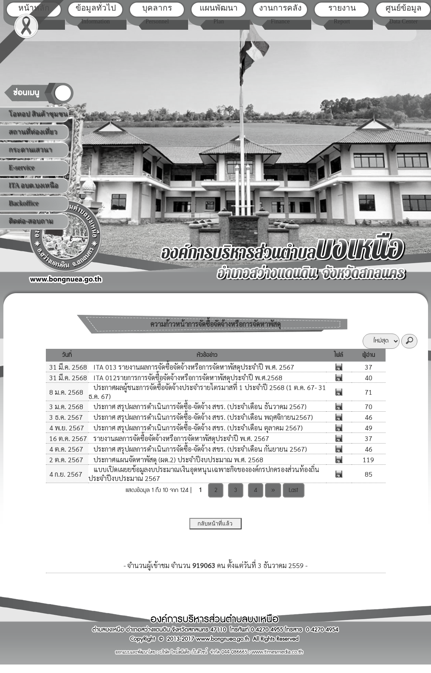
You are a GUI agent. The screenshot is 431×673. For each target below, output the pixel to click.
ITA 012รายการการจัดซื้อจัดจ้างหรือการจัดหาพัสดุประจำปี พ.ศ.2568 (187, 377)
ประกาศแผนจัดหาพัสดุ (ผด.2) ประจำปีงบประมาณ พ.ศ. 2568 (177, 459)
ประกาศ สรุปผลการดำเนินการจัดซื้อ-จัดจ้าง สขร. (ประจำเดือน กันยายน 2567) (199, 448)
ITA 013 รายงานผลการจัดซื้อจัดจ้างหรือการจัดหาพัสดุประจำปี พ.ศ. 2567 (193, 366)
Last (293, 490)
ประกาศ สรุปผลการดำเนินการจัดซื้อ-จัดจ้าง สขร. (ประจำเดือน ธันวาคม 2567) (199, 406)
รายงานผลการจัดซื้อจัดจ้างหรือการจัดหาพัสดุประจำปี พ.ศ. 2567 (180, 438)
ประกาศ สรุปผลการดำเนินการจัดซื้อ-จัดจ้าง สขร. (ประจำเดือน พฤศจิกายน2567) (202, 417)
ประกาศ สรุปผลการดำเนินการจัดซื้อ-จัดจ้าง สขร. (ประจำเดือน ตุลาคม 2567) (197, 427)
